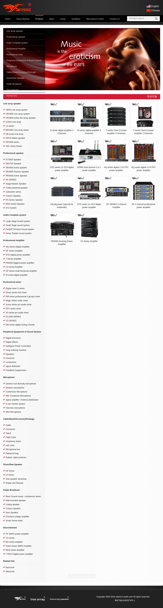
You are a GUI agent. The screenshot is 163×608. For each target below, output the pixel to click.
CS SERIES (11, 321)
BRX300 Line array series (17, 130)
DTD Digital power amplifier (18, 255)
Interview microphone (15, 408)
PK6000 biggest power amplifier (20, 263)
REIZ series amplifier (15, 550)
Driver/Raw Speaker (15, 78)
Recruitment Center (95, 19)
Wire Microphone (13, 412)
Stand (8, 433)
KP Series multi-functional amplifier (21, 271)
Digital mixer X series (15, 288)
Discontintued (12, 90)
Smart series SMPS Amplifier (19, 546)
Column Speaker (13, 196)
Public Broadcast (14, 84)
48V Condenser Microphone (18, 396)
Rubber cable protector (16, 457)
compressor (11, 362)
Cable (8, 425)
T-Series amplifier (13, 259)
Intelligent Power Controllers (18, 346)
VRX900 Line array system (18, 114)
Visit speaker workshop (16, 479)
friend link (10, 567)
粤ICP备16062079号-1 (125, 600)
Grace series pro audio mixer (19, 304)
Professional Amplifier (16, 49)
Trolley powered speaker (17, 188)
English (155, 6)
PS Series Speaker (14, 200)
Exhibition (76, 19)
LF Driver (10, 475)
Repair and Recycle (14, 483)
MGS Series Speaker (15, 204)
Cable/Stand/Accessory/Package (21, 72)
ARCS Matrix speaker (15, 138)
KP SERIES (11, 180)
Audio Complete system (17, 43)
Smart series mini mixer (16, 292)
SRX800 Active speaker (16, 167)
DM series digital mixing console (20, 325)
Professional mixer (14, 54)
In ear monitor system (15, 404)
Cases (63, 19)
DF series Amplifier (14, 251)
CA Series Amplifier (89, 241)
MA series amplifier (14, 542)
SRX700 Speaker (13, 163)
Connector (10, 429)
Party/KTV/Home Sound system (20, 229)
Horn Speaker (12, 512)
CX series (10, 538)
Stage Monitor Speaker (16, 184)
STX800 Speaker (13, 159)
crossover (10, 358)
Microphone (11, 66)
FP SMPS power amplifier (17, 534)
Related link (11, 96)
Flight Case (11, 437)
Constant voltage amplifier (17, 516)
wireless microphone (15, 388)
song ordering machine (16, 350)
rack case (10, 445)
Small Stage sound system (18, 225)
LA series (10, 126)
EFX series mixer (13, 308)
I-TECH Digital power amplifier (19, 554)
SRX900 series (12, 142)
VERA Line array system (17, 110)
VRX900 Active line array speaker (21, 118)
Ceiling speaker (13, 504)
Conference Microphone (16, 392)
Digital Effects (12, 342)
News (51, 19)
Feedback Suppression (16, 370)
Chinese (155, 10)
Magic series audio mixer (17, 300)
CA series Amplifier (14, 267)
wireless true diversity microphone (21, 384)
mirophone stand (13, 441)
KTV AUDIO (11, 208)
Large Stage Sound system (18, 221)
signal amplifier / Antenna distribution (22, 400)
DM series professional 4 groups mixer (23, 296)
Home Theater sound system (19, 233)
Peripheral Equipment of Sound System (24, 60)
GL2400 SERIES (13, 317)
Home (7, 19)
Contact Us (115, 19)
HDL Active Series (14, 146)
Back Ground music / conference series (23, 496)
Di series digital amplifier (17, 275)
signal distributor (13, 366)
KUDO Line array (13, 122)
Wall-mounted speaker (16, 500)
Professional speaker (15, 37)
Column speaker (13, 508)
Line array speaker (14, 31)
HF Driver (10, 471)
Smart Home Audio (14, 520)
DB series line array (14, 134)
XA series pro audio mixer (17, 312)
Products (39, 19)
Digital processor (13, 338)
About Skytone (22, 19)
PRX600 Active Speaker (16, 176)
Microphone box (13, 449)
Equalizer (10, 354)
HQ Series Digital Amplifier (17, 247)
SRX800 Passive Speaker (17, 172)
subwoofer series (13, 192)
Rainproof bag (12, 453)
